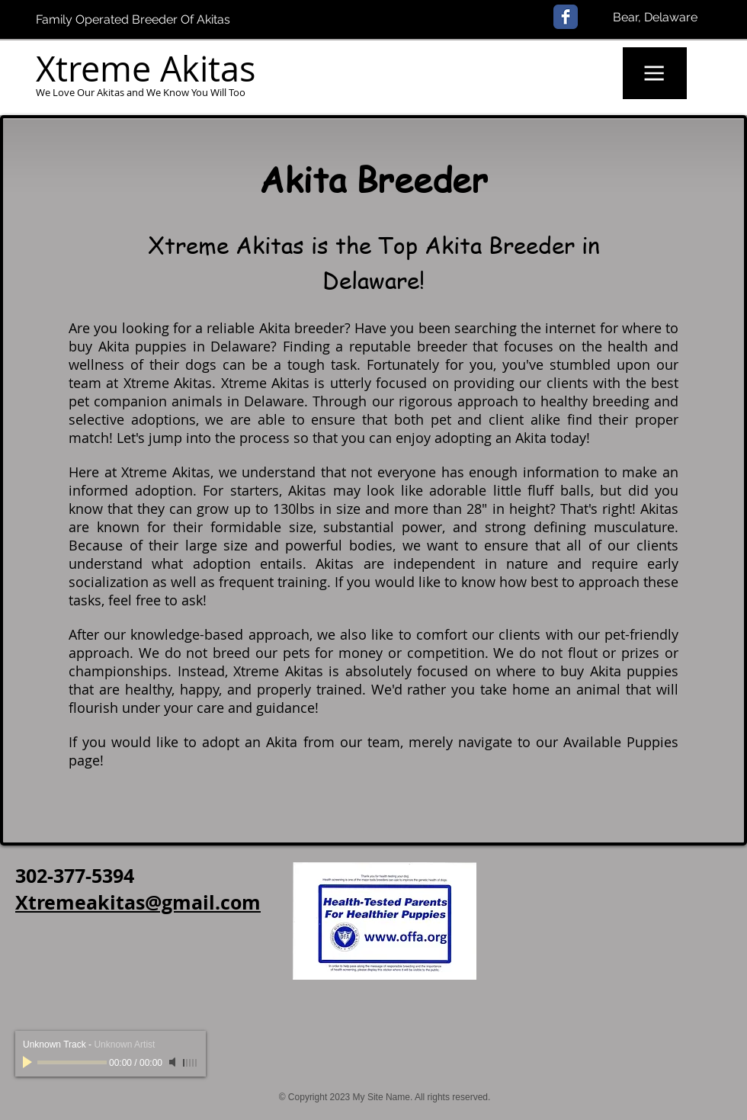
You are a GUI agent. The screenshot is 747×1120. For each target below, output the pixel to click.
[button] (655, 73)
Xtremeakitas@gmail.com (138, 902)
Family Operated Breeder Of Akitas (133, 19)
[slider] (190, 1063)
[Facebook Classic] (565, 17)
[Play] (29, 1062)
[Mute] (173, 1062)
